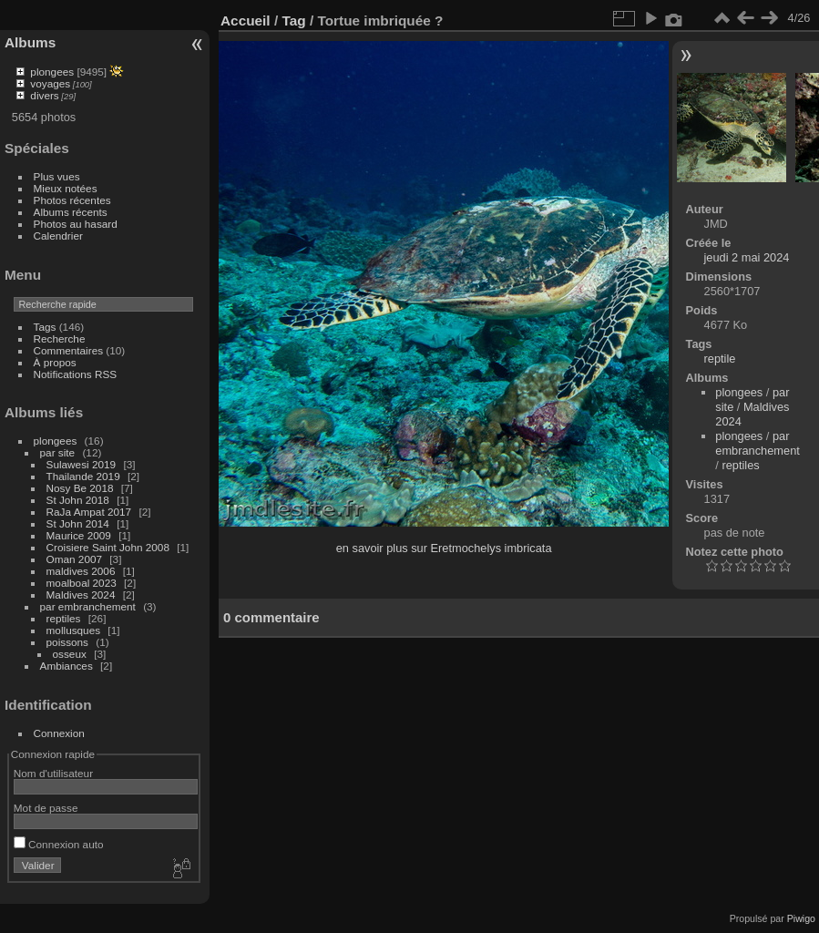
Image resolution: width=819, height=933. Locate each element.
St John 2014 (77, 523)
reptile (720, 358)
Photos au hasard (76, 224)
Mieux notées (65, 188)
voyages (50, 83)
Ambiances (66, 666)
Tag (293, 20)
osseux (70, 654)
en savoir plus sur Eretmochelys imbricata (444, 548)
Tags (45, 327)
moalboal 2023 (81, 583)
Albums (30, 42)
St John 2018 (77, 500)
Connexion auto (59, 844)
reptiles (63, 618)
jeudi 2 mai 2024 (747, 257)
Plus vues (57, 176)
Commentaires (69, 350)
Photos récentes (72, 200)
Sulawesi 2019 (81, 464)
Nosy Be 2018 (80, 488)
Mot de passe (46, 808)
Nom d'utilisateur (53, 773)
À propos (55, 362)
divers (44, 95)
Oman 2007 (74, 559)
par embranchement (88, 606)
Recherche (60, 338)
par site (58, 452)
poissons (67, 642)
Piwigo (801, 918)
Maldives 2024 (81, 594)
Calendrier (58, 235)
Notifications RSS (76, 374)
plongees (52, 71)
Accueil (245, 20)
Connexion (59, 733)
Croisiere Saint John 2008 (107, 547)
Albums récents (70, 212)
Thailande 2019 (83, 476)
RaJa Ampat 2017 (89, 512)
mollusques (73, 630)
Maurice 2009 (78, 535)
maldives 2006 (81, 571)
